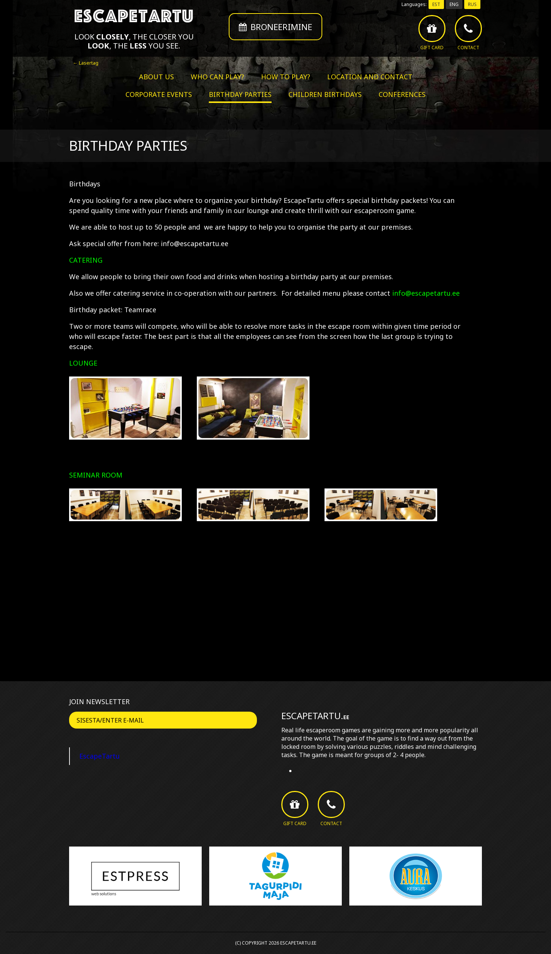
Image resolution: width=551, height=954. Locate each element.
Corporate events (158, 94)
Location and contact (369, 76)
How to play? (285, 76)
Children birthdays (325, 94)
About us (156, 76)
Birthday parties (240, 94)
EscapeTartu (99, 755)
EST (436, 4)
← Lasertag (85, 62)
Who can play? (217, 76)
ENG (454, 4)
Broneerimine (275, 26)
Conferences (402, 94)
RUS (472, 4)
